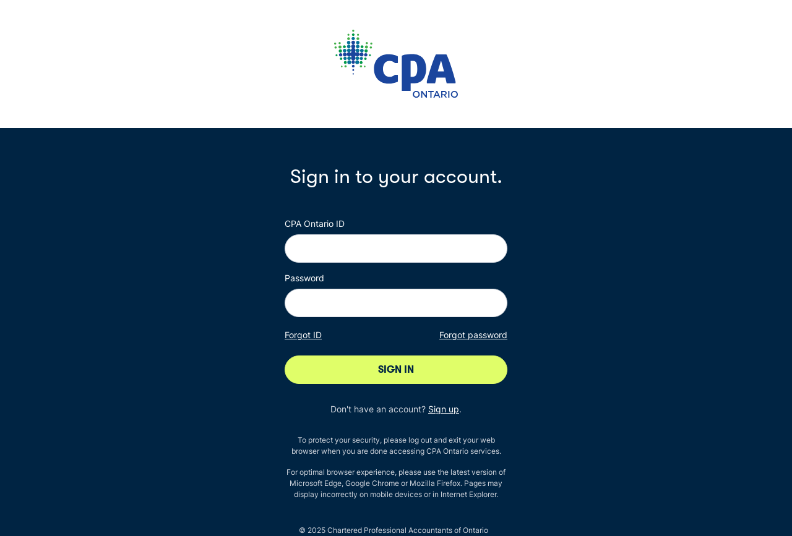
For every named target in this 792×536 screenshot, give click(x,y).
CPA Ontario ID (315, 223)
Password (304, 278)
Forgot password (473, 335)
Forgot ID (303, 335)
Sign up (443, 409)
